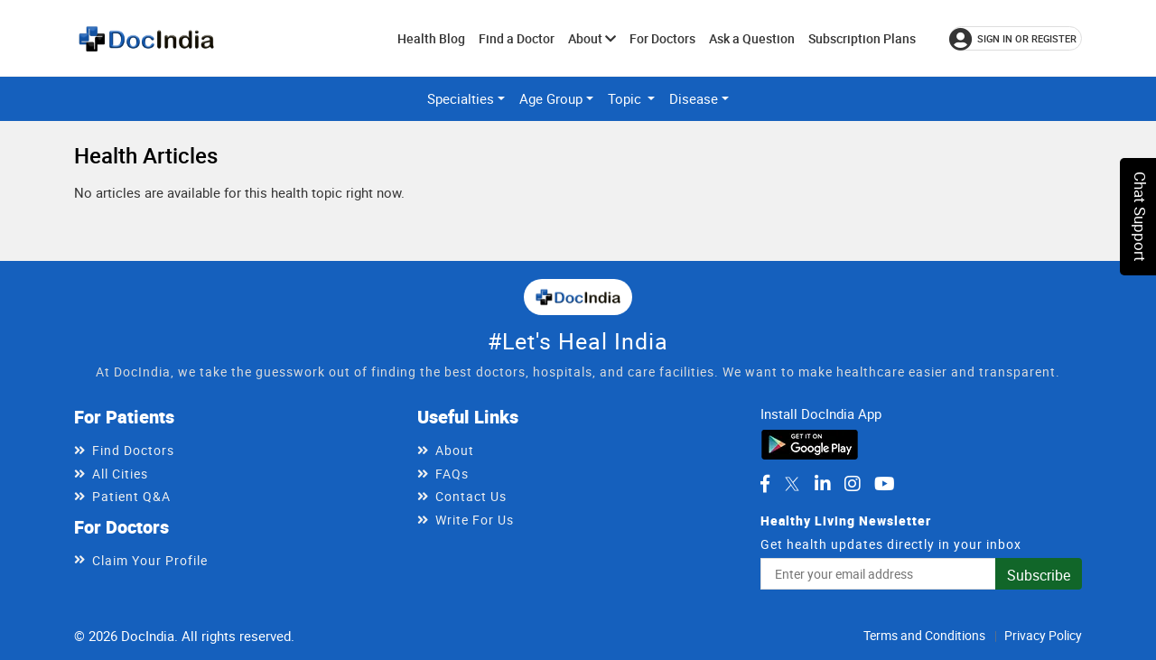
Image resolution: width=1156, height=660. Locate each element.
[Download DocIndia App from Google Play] (809, 442)
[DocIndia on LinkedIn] (823, 484)
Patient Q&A (131, 496)
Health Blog (431, 38)
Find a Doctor (517, 38)
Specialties (460, 98)
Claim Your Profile (150, 560)
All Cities (120, 473)
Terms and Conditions (924, 635)
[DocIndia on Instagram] (852, 484)
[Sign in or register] (1015, 38)
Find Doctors (133, 450)
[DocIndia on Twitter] (792, 484)
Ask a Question (752, 38)
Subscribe (1038, 575)
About (592, 38)
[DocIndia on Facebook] (764, 484)
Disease (693, 98)
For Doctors (662, 38)
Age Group (551, 98)
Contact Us (471, 496)
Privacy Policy (1043, 635)
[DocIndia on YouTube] (884, 484)
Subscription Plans (862, 38)
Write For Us (474, 519)
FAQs (452, 473)
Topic (626, 98)
